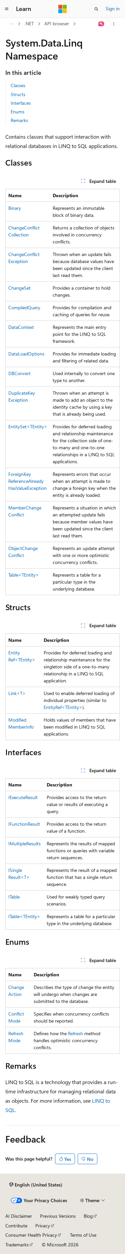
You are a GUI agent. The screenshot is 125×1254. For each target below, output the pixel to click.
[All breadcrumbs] (11, 24)
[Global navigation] (6, 9)
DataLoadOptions (26, 353)
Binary (14, 208)
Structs (18, 94)
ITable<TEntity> (24, 916)
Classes (18, 85)
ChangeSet (19, 288)
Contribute (16, 1225)
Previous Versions (58, 1216)
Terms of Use (83, 1235)
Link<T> (17, 693)
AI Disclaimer (18, 1216)
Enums (17, 111)
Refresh (75, 1033)
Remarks (19, 120)
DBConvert (19, 373)
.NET (29, 23)
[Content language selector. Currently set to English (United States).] (35, 1184)
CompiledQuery (24, 307)
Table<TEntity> (23, 575)
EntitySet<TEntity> (27, 426)
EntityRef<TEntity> (63, 707)
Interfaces (21, 103)
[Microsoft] (62, 9)
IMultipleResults (24, 843)
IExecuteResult (23, 797)
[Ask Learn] (101, 24)
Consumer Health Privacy (31, 1235)
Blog (88, 1216)
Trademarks (17, 1244)
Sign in (113, 8)
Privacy (42, 1225)
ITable (14, 897)
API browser (56, 23)
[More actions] (114, 24)
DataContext (21, 327)
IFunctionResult (24, 824)
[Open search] (96, 9)
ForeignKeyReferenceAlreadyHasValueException (27, 481)
